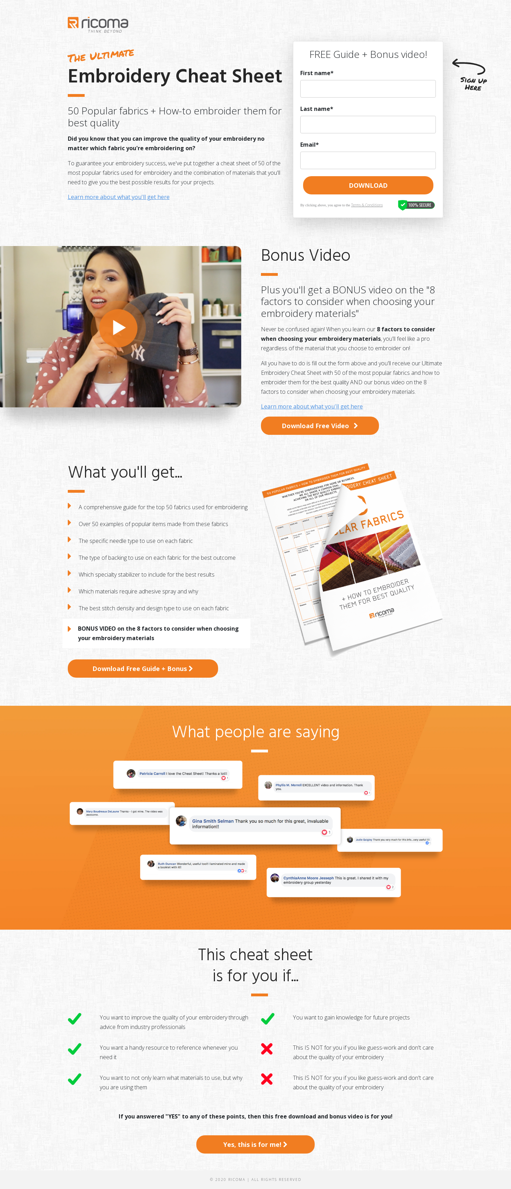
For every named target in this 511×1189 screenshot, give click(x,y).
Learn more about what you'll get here (119, 197)
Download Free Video (320, 425)
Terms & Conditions (367, 204)
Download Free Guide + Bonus (142, 668)
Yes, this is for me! (255, 1144)
